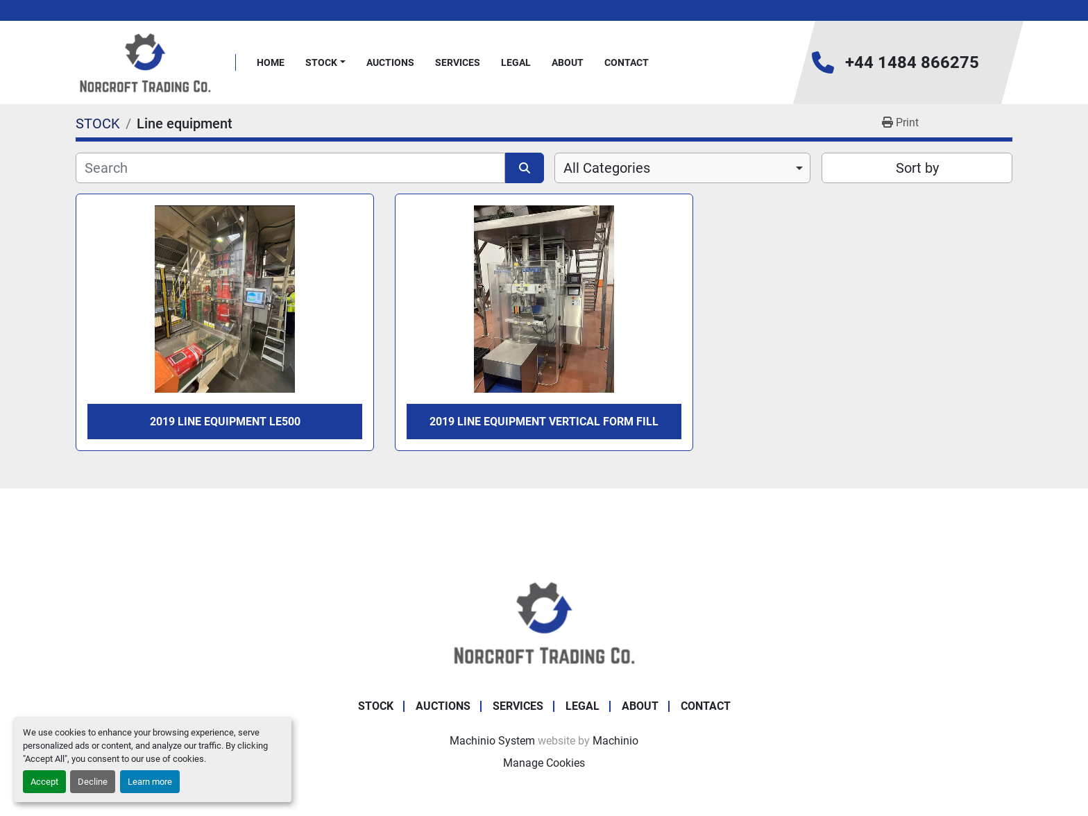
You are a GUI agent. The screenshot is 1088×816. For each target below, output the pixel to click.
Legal (516, 62)
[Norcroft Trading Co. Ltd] (544, 621)
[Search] (290, 168)
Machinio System (492, 740)
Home (270, 62)
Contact (626, 62)
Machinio (615, 740)
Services (457, 62)
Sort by (917, 168)
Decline (93, 781)
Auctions (390, 62)
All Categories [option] (606, 168)
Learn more (150, 781)
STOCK (321, 62)
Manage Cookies (544, 763)
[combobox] (682, 168)
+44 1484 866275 (912, 62)
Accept (44, 781)
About (568, 62)
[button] (325, 63)
